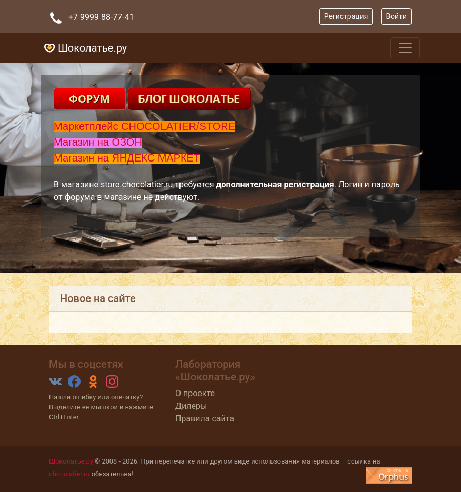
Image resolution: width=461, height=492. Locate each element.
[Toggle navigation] (405, 47)
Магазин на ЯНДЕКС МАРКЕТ (127, 158)
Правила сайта (204, 419)
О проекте (195, 393)
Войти (396, 16)
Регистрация (346, 16)
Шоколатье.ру (71, 461)
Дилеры (191, 406)
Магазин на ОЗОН (98, 142)
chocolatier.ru (69, 474)
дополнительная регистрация (275, 184)
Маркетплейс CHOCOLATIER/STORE (144, 126)
